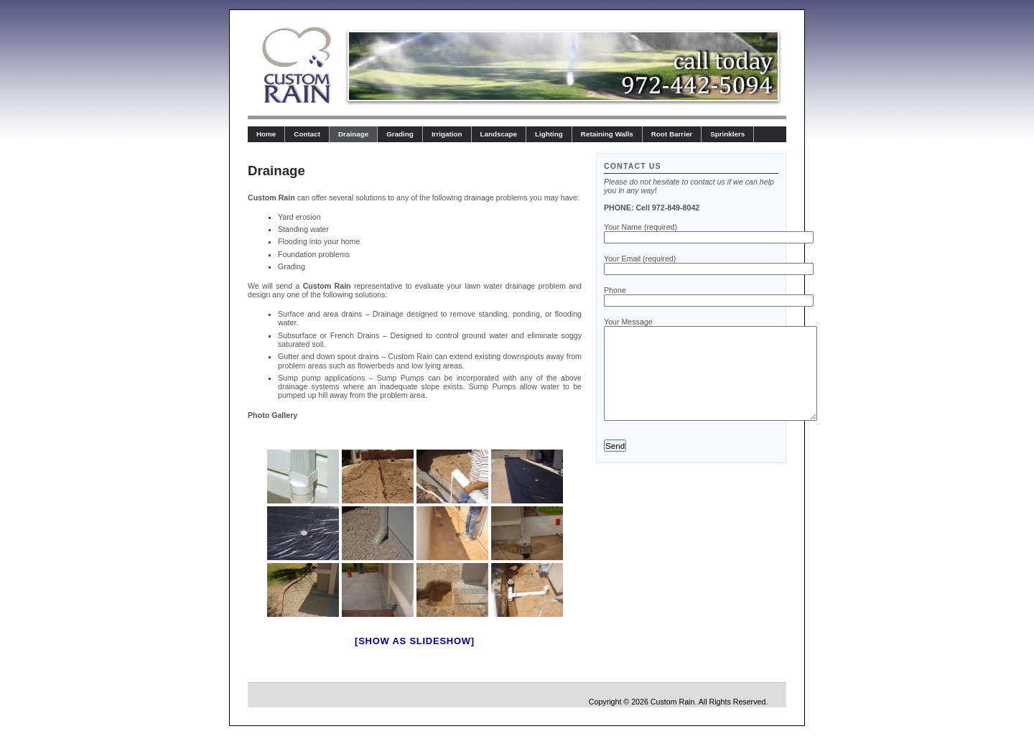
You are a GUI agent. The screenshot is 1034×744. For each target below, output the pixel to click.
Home (266, 134)
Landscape (498, 134)
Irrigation (447, 134)
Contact (307, 134)
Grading (400, 134)
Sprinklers (727, 134)
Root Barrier (671, 134)
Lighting (549, 134)
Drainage (353, 134)
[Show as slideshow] (415, 641)
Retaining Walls (607, 134)
